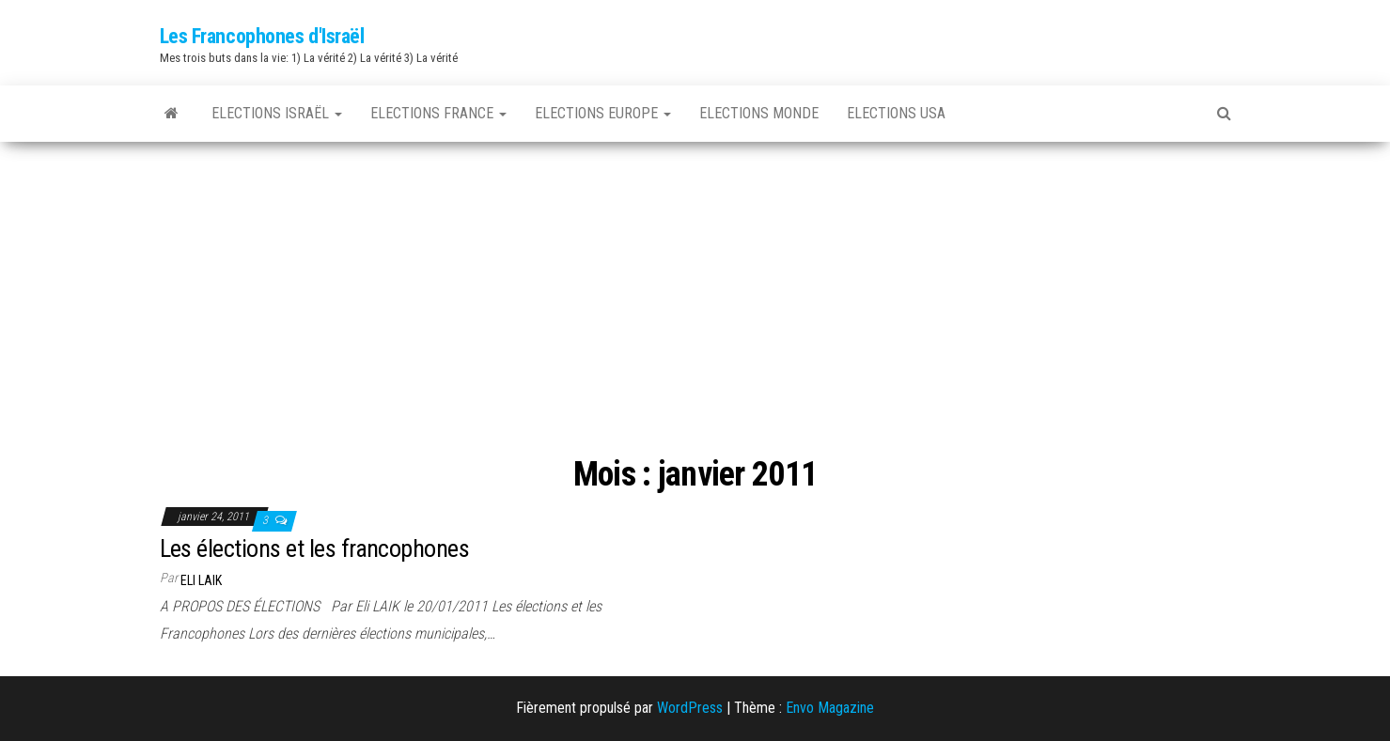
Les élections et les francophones (315, 548)
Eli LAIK (201, 580)
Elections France (438, 113)
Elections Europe (603, 113)
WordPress (690, 708)
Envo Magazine (830, 708)
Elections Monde (759, 113)
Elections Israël (276, 113)
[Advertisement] (695, 282)
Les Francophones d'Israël (262, 36)
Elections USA (896, 113)
